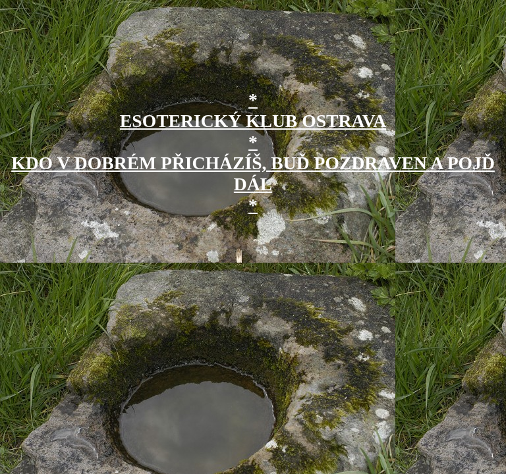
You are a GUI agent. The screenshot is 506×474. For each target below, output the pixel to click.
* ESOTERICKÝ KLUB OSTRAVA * (253, 121)
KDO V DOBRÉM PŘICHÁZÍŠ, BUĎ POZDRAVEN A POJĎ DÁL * (253, 184)
